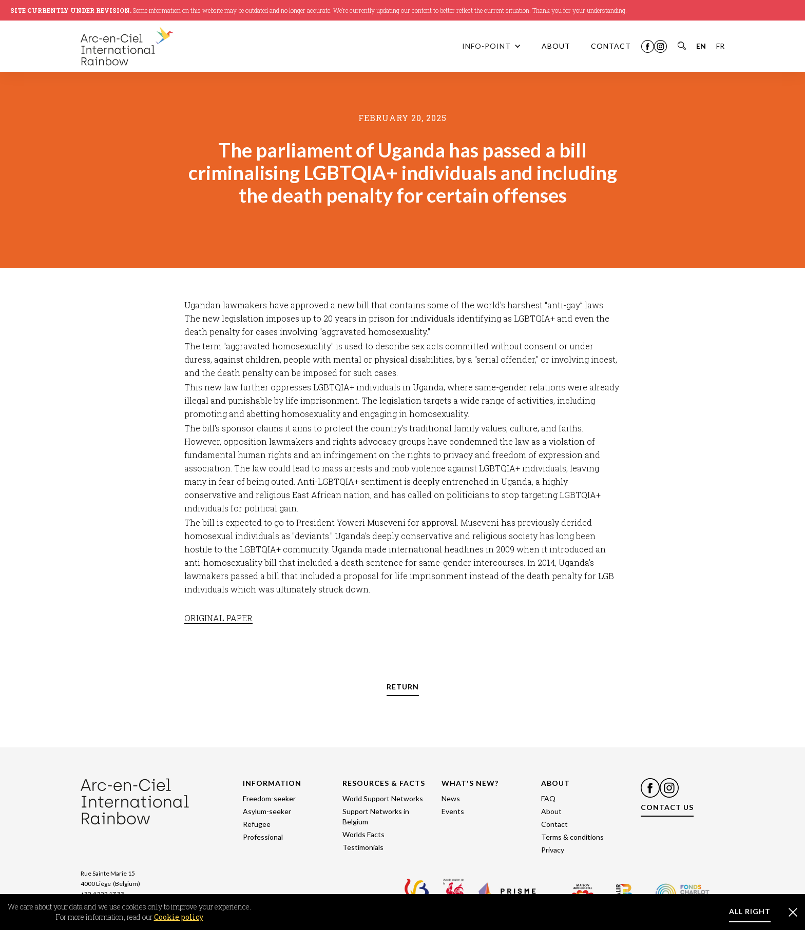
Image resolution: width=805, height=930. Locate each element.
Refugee (257, 824)
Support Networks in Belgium (375, 816)
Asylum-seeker (267, 811)
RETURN (403, 686)
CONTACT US (667, 807)
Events (453, 811)
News (451, 798)
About (551, 811)
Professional (263, 837)
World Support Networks (382, 798)
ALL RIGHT (750, 911)
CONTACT (611, 46)
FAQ (548, 798)
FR (720, 46)
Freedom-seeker (269, 798)
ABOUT (556, 46)
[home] (147, 46)
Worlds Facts (363, 834)
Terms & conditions (572, 837)
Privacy (552, 849)
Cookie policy (178, 917)
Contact (554, 824)
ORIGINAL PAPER (218, 617)
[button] (491, 46)
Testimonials (363, 847)
